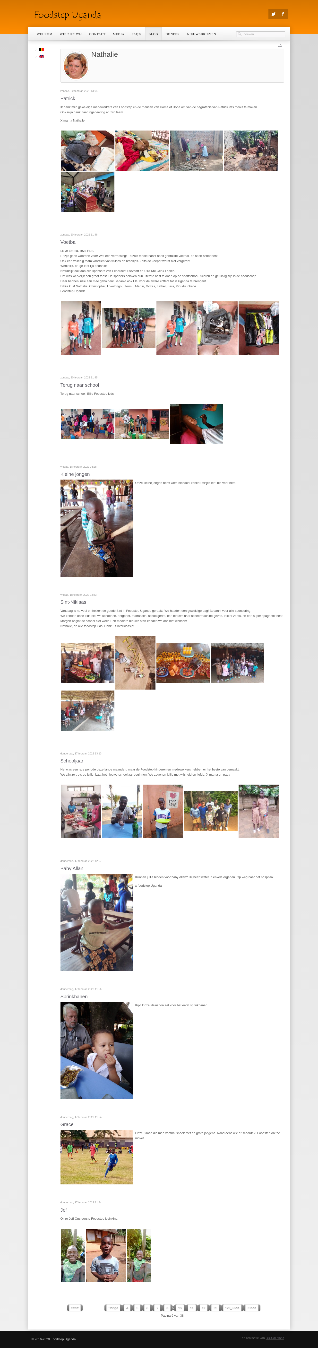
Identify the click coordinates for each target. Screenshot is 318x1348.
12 (203, 1308)
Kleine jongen (75, 474)
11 (191, 1308)
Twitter (273, 14)
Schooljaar (72, 760)
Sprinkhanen (74, 996)
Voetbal (68, 242)
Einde (252, 1308)
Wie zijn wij (71, 34)
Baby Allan (72, 868)
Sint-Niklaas (73, 602)
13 (215, 1308)
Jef (63, 1210)
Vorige (113, 1308)
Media (119, 34)
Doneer (172, 34)
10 (180, 1308)
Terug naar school (79, 385)
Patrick (67, 98)
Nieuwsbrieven (201, 34)
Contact (97, 34)
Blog (153, 34)
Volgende (232, 1308)
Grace (67, 1124)
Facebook (283, 14)
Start (75, 1308)
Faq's (136, 34)
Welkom (45, 34)
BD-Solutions (275, 1338)
